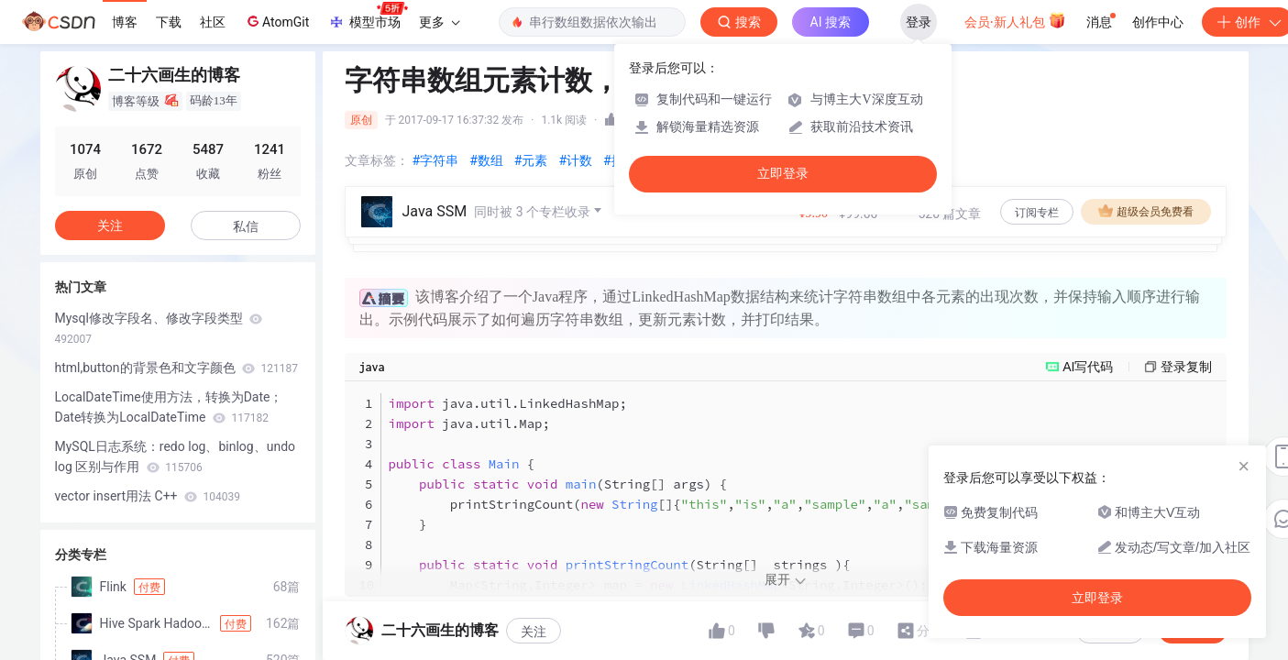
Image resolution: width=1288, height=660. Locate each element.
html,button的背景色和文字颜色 (176, 367)
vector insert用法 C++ (147, 496)
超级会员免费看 (1146, 211)
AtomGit (276, 21)
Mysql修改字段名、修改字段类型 (159, 328)
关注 (110, 225)
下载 (169, 22)
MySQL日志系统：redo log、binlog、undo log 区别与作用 (175, 456)
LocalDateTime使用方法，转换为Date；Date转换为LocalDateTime (169, 407)
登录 (918, 22)
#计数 (575, 160)
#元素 (531, 160)
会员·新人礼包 (1015, 20)
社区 (213, 22)
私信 (246, 226)
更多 (439, 22)
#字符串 (436, 160)
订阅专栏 (1037, 212)
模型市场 (367, 16)
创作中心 (1157, 22)
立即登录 (783, 174)
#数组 (486, 160)
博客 (125, 22)
